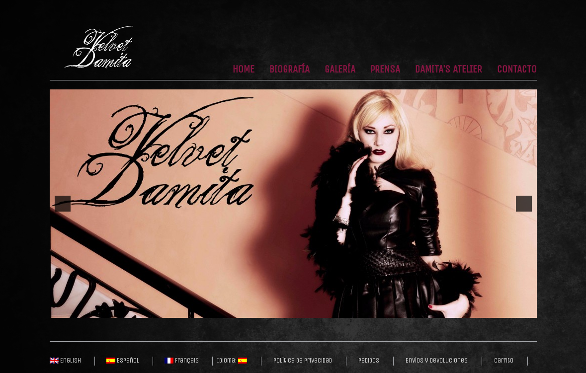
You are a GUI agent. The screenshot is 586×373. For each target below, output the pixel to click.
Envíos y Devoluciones (437, 361)
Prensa (385, 70)
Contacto (517, 70)
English (65, 361)
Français (182, 361)
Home (243, 70)
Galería (340, 70)
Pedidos (368, 361)
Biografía (289, 70)
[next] (524, 204)
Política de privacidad (302, 361)
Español (122, 361)
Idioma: (232, 361)
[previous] (63, 204)
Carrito (503, 361)
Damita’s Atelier (448, 70)
